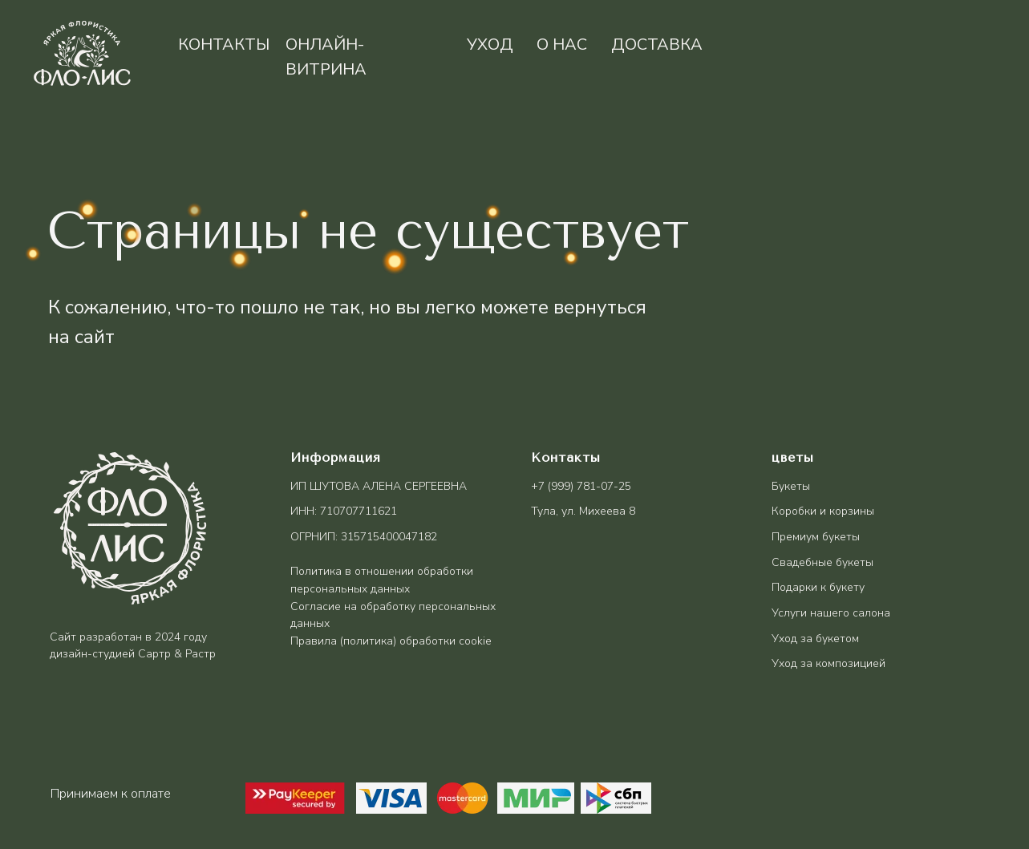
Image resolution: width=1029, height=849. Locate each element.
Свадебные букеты (822, 562)
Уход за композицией (828, 663)
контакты (223, 44)
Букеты (791, 486)
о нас (562, 44)
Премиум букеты (816, 536)
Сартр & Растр (177, 653)
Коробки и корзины (823, 511)
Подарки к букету (818, 587)
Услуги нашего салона (831, 613)
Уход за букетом (815, 638)
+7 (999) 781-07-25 (581, 486)
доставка (657, 44)
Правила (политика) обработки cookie (391, 641)
